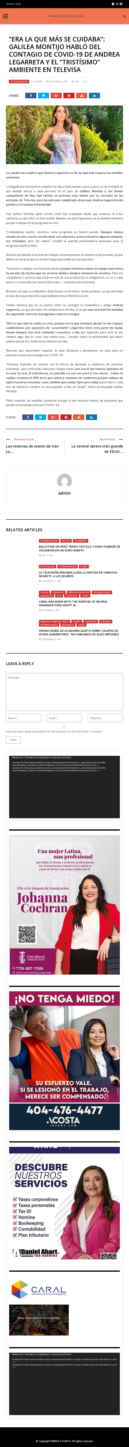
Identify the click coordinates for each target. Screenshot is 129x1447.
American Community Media (55, 621)
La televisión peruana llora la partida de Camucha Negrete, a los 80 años (78, 574)
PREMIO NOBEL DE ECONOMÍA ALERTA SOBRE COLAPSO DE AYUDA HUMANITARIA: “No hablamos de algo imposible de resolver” (79, 634)
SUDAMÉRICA (81, 540)
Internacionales (19, 81)
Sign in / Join (13, 3)
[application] (64, 787)
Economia (106, 621)
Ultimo (84, 566)
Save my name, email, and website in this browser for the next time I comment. (54, 731)
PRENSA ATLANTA (60, 1441)
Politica (66, 540)
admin (39, 81)
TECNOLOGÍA (72, 595)
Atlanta (44, 592)
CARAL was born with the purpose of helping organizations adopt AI (73, 603)
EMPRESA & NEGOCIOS (78, 592)
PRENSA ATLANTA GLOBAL (66, 16)
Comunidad (58, 592)
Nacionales (46, 595)
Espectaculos (48, 566)
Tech (59, 595)
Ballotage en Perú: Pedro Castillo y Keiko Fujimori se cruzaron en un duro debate (79, 548)
